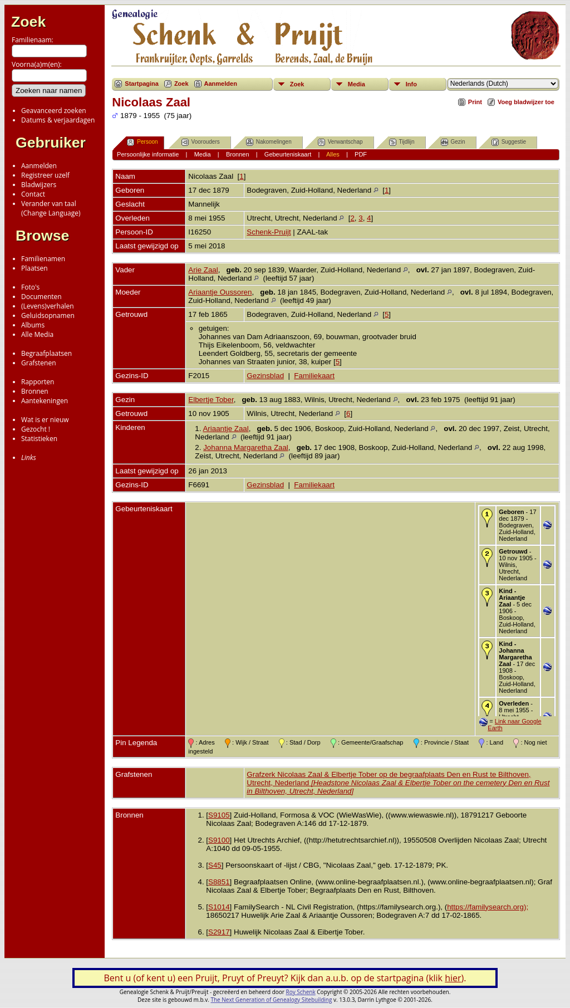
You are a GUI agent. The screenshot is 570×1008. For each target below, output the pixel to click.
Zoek (28, 21)
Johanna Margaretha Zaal (245, 447)
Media (356, 84)
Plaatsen (34, 268)
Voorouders (200, 142)
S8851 (219, 882)
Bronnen (34, 391)
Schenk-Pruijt (269, 232)
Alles (333, 154)
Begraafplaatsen (46, 353)
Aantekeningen (44, 400)
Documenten (41, 296)
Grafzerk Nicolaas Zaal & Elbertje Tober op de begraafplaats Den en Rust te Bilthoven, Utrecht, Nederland (398, 782)
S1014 (219, 907)
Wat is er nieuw (45, 419)
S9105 (219, 815)
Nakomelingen (269, 142)
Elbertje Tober (210, 399)
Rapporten (37, 381)
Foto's (30, 287)
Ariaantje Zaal (225, 428)
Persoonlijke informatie (148, 154)
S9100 (219, 840)
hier (453, 978)
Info (411, 84)
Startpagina (142, 83)
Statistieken (39, 438)
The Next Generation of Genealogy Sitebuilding (271, 1000)
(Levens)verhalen (47, 306)
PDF (361, 154)
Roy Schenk (301, 992)
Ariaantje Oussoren (220, 292)
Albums (33, 325)
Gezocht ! (35, 429)
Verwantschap (340, 142)
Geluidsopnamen (48, 315)
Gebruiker (51, 142)
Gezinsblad (265, 375)
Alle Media (37, 334)
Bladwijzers (38, 184)
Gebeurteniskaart (287, 154)
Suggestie (509, 142)
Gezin (453, 142)
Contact (33, 194)
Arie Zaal (203, 270)
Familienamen (43, 258)
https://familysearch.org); (487, 907)
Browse (42, 235)
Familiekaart (314, 375)
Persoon (142, 142)
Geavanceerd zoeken (53, 110)
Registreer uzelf (45, 175)
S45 (215, 865)
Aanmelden (39, 165)
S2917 (219, 932)
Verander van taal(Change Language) (50, 208)
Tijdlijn (402, 142)
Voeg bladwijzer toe (526, 102)
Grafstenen (38, 363)
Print (475, 102)
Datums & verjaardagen (58, 120)
